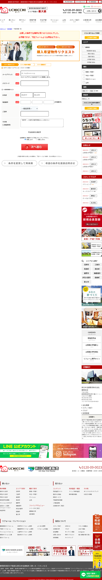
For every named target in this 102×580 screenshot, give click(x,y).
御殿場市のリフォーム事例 (25, 529)
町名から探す (4, 494)
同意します (29, 141)
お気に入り (80, 2)
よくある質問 (41, 526)
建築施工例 (32, 511)
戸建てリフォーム (5, 529)
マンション (54, 21)
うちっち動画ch (83, 526)
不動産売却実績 (57, 500)
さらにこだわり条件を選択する (92, 103)
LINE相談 (88, 6)
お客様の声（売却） (59, 506)
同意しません (40, 141)
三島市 (97, 265)
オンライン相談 (69, 532)
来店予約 (2, 510)
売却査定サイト (57, 491)
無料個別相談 (73, 494)
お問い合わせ (91, 11)
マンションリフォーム (6, 532)
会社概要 (98, 21)
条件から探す (4, 491)
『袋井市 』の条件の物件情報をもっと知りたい (45, 124)
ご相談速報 (56, 503)
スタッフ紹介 (74, 21)
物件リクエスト (69, 535)
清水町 (97, 269)
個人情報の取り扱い (84, 535)
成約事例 (32, 514)
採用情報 (86, 413)
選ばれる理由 (57, 494)
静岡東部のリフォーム (6, 526)
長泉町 (86, 269)
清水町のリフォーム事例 (24, 535)
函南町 (97, 277)
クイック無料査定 (74, 491)
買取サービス (57, 497)
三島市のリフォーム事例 (24, 532)
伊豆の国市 (86, 277)
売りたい (22, 21)
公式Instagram (97, 6)
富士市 (86, 282)
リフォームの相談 (42, 529)
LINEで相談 (81, 529)
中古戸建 (43, 21)
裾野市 (86, 273)
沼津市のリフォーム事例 (24, 526)
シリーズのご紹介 (34, 508)
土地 (64, 21)
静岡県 (86, 47)
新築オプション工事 (6, 535)
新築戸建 (33, 21)
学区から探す (4, 497)
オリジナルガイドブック (91, 491)
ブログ (85, 410)
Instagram (81, 532)
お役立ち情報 (88, 494)
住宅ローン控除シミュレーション (5, 507)
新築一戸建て (33, 491)
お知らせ (67, 526)
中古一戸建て (33, 494)
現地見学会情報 (4, 500)
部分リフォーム (4, 537)
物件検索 (68, 2)
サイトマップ (69, 537)
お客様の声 (87, 21)
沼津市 (86, 265)
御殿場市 (97, 273)
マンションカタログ (6, 503)
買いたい (12, 21)
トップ (2, 21)
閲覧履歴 (92, 2)
